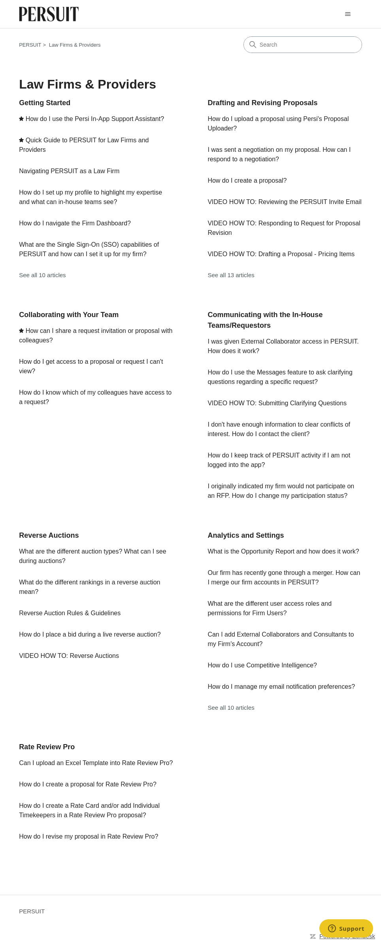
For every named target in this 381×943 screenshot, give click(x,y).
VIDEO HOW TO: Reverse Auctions (69, 655)
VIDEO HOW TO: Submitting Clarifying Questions (277, 403)
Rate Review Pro (47, 747)
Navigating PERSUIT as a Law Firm (69, 171)
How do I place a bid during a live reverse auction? (89, 634)
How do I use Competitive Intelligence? (262, 665)
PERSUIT (30, 45)
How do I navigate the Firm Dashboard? (75, 223)
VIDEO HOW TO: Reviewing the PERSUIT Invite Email (284, 201)
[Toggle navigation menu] (348, 14)
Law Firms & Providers (75, 45)
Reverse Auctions (49, 535)
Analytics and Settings (245, 535)
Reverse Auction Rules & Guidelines (70, 613)
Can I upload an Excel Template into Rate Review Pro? (96, 763)
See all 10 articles (42, 275)
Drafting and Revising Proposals (262, 103)
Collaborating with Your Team (69, 315)
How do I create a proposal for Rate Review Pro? (88, 784)
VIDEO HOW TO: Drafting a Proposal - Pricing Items (281, 254)
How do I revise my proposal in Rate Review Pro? (88, 836)
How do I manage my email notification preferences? (281, 686)
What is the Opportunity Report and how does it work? (283, 551)
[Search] (303, 45)
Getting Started (44, 103)
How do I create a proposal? (247, 180)
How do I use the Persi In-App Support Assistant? (95, 118)
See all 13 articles (230, 275)
